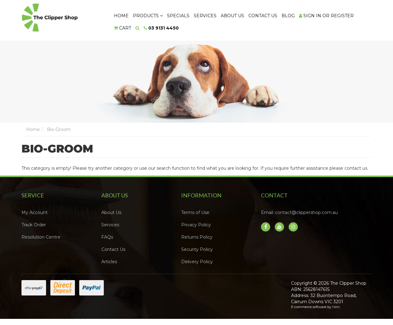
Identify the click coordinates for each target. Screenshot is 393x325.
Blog (290, 15)
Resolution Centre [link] (40, 237)
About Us (233, 15)
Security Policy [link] (197, 249)
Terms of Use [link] (195, 213)
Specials (179, 15)
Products (148, 15)
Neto (336, 307)
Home (121, 15)
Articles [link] (109, 262)
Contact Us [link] (113, 249)
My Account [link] (34, 213)
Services (206, 15)
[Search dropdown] (137, 28)
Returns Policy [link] (196, 237)
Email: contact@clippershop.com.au (299, 213)
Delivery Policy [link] (197, 262)
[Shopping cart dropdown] (123, 28)
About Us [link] (111, 213)
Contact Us (264, 15)
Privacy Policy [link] (196, 225)
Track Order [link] (33, 225)
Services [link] (110, 225)
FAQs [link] (107, 237)
